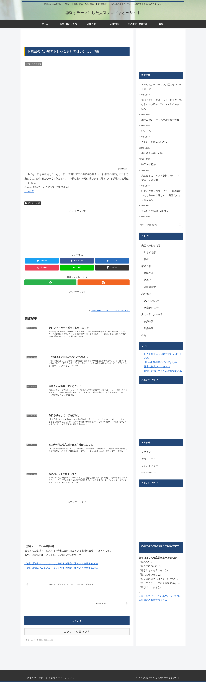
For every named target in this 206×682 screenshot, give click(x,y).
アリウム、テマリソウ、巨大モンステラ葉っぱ (161, 86)
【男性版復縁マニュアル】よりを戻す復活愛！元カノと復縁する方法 (61, 567)
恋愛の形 (146, 266)
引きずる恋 (150, 252)
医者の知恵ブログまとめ (157, 366)
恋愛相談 (146, 294)
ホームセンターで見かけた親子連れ (160, 119)
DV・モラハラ (151, 300)
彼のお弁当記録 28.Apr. (154, 211)
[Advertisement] (77, 37)
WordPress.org (149, 472)
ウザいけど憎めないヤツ (154, 142)
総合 (143, 335)
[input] (161, 225)
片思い (147, 280)
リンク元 (29, 191)
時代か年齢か (148, 164)
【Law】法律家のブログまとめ (160, 362)
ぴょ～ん (146, 131)
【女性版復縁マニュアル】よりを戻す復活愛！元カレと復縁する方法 (61, 563)
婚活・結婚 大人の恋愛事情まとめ (163, 371)
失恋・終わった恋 (32, 203)
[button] (180, 224)
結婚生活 (148, 328)
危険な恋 (148, 273)
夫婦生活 (148, 321)
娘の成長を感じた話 (152, 153)
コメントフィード (150, 465)
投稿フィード (148, 458)
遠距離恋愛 (150, 287)
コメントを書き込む (77, 631)
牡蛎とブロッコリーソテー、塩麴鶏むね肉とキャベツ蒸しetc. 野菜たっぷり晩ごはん (161, 195)
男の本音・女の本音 (152, 314)
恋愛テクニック (152, 307)
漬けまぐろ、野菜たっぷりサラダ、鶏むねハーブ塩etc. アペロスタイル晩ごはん (161, 104)
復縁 (146, 259)
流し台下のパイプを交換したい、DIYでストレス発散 (161, 177)
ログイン (146, 452)
